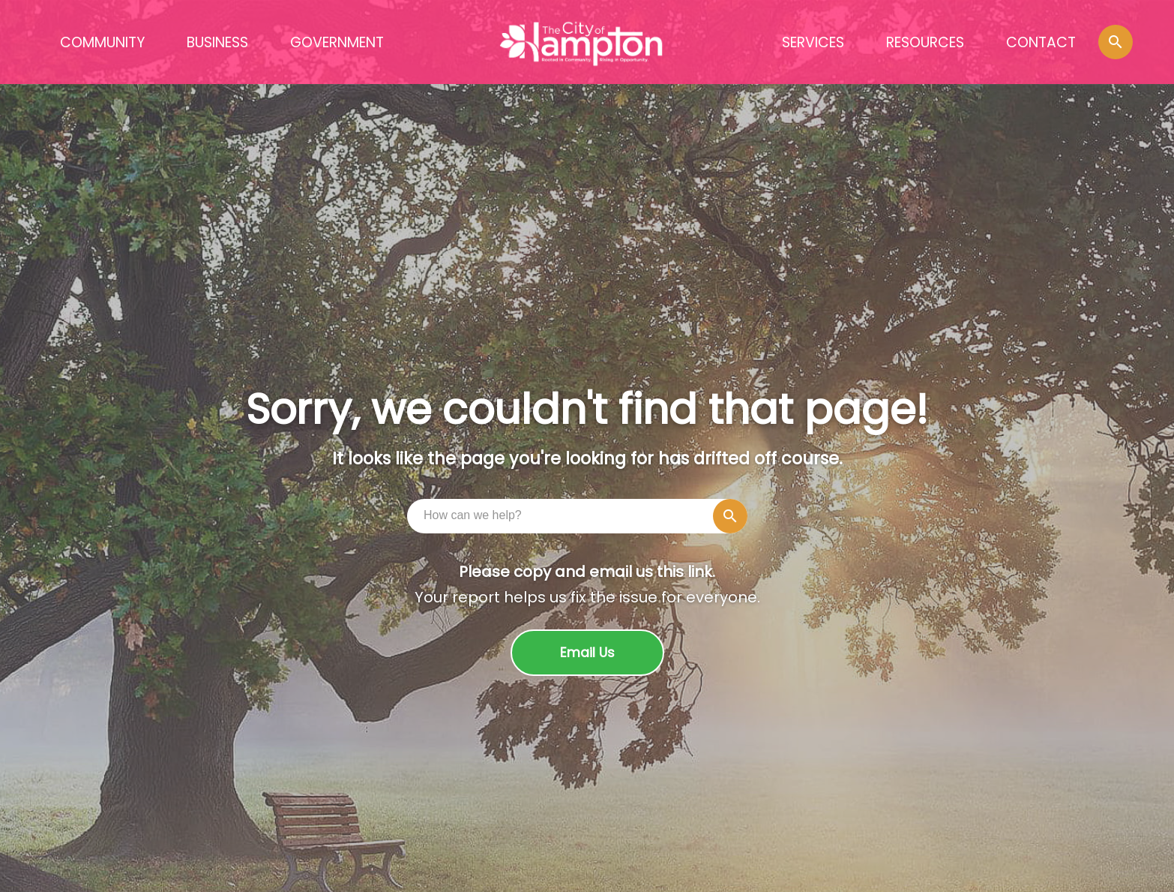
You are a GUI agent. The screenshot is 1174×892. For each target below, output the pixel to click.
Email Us (587, 653)
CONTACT (1041, 42)
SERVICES (813, 42)
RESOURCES (925, 42)
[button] (1115, 42)
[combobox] (581, 515)
